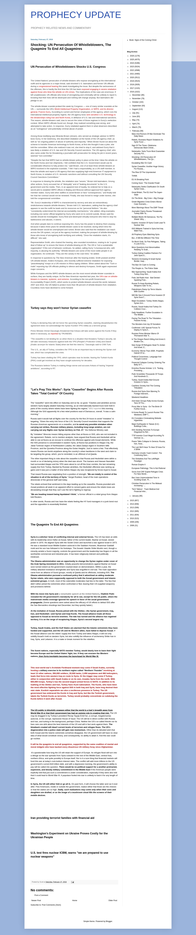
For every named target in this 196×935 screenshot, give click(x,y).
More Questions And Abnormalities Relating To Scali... (146, 248)
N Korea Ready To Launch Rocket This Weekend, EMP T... (147, 413)
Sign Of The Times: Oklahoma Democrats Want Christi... (144, 146)
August (135, 109)
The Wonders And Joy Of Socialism (146, 324)
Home (74, 900)
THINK (134, 176)
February (136, 131)
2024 (132, 63)
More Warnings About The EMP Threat (147, 208)
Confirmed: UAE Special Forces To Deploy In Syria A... (146, 329)
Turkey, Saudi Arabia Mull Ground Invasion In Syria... (145, 381)
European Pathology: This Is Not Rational (148, 468)
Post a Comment (41, 895)
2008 (132, 525)
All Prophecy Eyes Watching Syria (145, 234)
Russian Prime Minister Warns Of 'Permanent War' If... (145, 334)
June (134, 116)
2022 (132, 70)
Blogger (109, 921)
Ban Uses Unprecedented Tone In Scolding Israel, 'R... (145, 479)
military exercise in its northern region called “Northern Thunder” (71, 670)
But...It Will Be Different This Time (145, 238)
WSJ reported (95, 408)
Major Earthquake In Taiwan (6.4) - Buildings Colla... (146, 425)
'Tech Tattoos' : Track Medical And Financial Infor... (145, 490)
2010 (132, 518)
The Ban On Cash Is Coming (143, 265)
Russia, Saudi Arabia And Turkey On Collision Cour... (146, 308)
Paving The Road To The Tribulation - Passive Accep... (147, 319)
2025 (132, 59)
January (135, 496)
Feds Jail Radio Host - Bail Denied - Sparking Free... (146, 279)
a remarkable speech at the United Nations (79, 594)
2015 (132, 500)
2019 (132, 81)
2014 (132, 504)
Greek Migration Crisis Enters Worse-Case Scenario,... (147, 203)
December (136, 95)
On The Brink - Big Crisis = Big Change (148, 198)
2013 (132, 507)
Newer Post (36, 900)
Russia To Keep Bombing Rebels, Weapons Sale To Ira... (145, 284)
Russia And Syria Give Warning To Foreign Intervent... (146, 392)
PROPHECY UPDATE (76, 15)
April (134, 124)
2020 (132, 77)
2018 (132, 84)
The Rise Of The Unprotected (144, 172)
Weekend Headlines (140, 397)
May (134, 120)
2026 (132, 56)
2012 (132, 511)
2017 (132, 88)
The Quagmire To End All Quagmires (54, 524)
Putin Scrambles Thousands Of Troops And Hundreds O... (147, 375)
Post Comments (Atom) (51, 905)
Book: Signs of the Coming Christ (142, 40)
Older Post (112, 900)
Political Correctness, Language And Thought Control (146, 358)
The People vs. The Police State (145, 268)
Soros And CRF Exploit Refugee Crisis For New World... (147, 473)
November (136, 98)
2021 (132, 74)
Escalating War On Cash (142, 163)
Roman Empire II (138, 465)
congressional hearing (48, 86)
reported (54, 333)
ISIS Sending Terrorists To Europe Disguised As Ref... (145, 431)
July (134, 113)
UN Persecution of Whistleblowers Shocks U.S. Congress (68, 66)
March (135, 127)
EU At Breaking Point (140, 179)
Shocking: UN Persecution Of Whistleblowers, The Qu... (144, 158)
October (135, 102)
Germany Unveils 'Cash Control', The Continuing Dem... (147, 454)
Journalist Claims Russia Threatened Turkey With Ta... (147, 212)
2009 (132, 522)
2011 (132, 515)
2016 (132, 92)
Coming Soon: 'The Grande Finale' (146, 183)
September (137, 106)
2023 (132, 67)
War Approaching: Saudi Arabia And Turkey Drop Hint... (146, 273)
